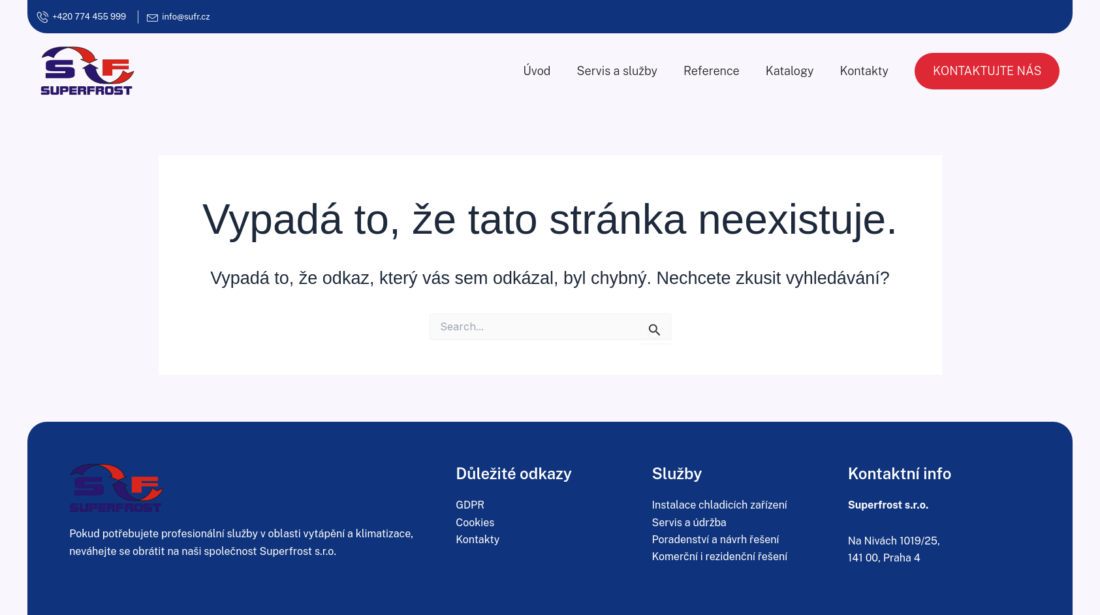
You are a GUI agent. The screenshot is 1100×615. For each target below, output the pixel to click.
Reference (712, 71)
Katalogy (790, 71)
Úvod (536, 71)
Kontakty (864, 71)
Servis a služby (617, 71)
